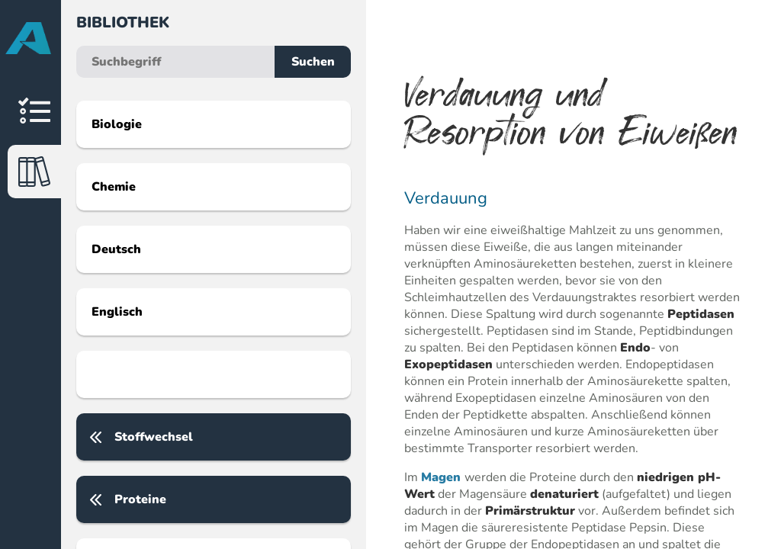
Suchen (313, 61)
